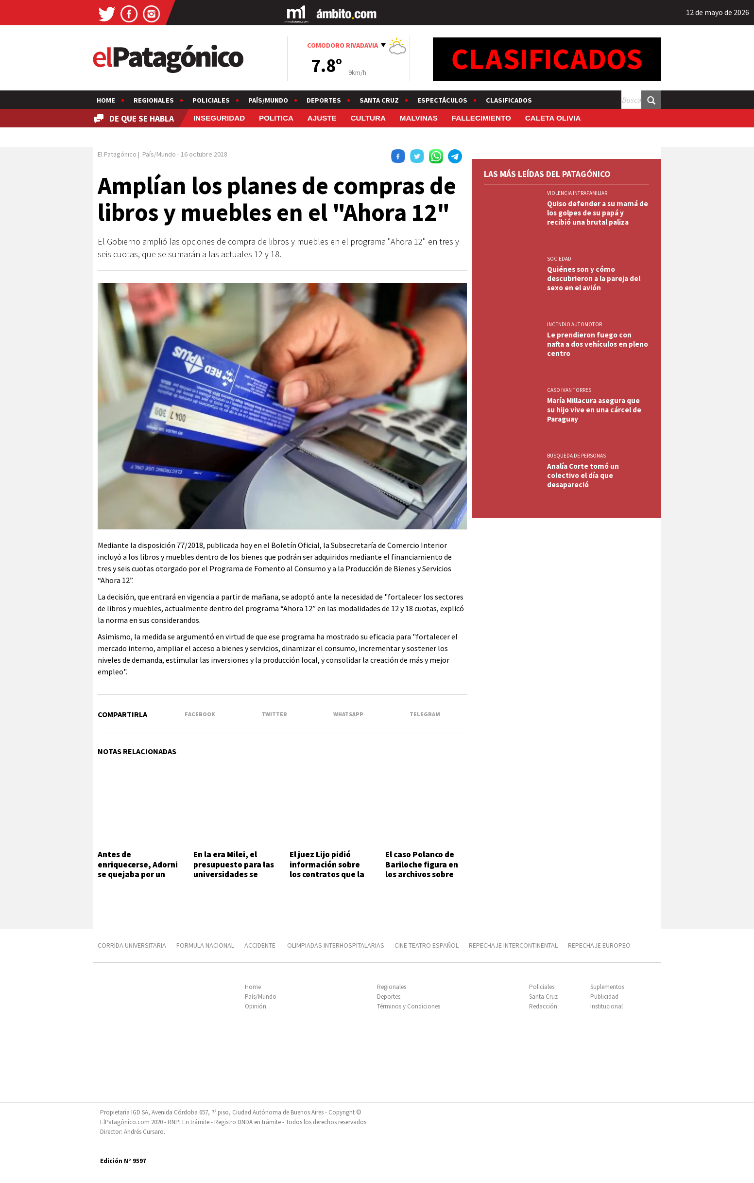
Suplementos (607, 987)
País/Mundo (268, 100)
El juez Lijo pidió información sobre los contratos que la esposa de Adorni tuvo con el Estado (327, 874)
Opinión (255, 1006)
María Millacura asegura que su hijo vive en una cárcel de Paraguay (594, 410)
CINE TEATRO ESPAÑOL (426, 945)
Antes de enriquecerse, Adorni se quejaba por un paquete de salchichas (138, 874)
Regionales (154, 100)
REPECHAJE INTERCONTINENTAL (513, 945)
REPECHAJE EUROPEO (599, 945)
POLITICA (276, 118)
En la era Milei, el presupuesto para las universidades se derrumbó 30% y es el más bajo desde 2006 (233, 874)
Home (106, 100)
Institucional (606, 1006)
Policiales (211, 100)
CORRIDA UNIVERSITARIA (132, 945)
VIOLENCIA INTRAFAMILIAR (577, 193)
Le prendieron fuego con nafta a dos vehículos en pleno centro (597, 344)
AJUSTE (322, 118)
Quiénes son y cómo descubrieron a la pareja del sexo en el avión (593, 278)
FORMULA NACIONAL (205, 945)
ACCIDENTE (260, 945)
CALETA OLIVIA (553, 118)
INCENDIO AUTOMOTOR (574, 324)
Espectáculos (442, 100)
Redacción (543, 1006)
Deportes (324, 100)
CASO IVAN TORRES (569, 390)
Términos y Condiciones (408, 1006)
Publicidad (604, 996)
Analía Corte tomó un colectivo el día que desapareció (583, 475)
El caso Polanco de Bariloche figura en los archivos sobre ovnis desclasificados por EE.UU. (425, 874)
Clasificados (509, 100)
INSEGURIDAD (219, 118)
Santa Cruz (379, 100)
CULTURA (368, 118)
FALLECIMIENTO (481, 118)
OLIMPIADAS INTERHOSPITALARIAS (335, 945)
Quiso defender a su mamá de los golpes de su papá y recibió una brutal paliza (597, 213)
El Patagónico (117, 154)
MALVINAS (419, 118)
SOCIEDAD (559, 258)
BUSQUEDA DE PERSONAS (576, 455)
